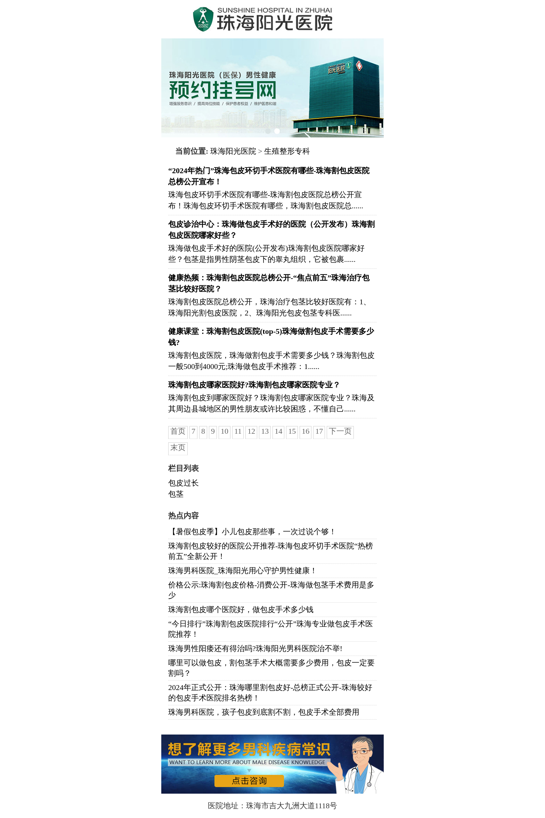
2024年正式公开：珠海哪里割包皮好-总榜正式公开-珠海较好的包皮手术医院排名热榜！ (270, 692)
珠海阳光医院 (233, 151)
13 (265, 431)
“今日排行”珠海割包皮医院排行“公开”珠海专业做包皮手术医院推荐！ (270, 629)
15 (292, 431)
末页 (178, 447)
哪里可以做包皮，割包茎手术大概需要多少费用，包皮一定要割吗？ (271, 667)
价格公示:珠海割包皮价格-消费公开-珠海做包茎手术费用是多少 (271, 590)
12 (251, 431)
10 (224, 431)
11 (238, 431)
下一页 (340, 431)
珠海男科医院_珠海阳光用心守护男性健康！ (242, 570)
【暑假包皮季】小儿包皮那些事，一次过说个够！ (252, 531)
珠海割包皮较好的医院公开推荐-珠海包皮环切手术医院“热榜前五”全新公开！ (270, 551)
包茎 (176, 494)
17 (319, 431)
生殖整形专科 (287, 151)
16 (305, 431)
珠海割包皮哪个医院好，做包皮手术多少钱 (241, 609)
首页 (178, 431)
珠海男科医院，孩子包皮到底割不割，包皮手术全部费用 (263, 712)
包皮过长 (183, 483)
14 (278, 431)
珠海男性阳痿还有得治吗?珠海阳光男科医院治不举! (255, 648)
